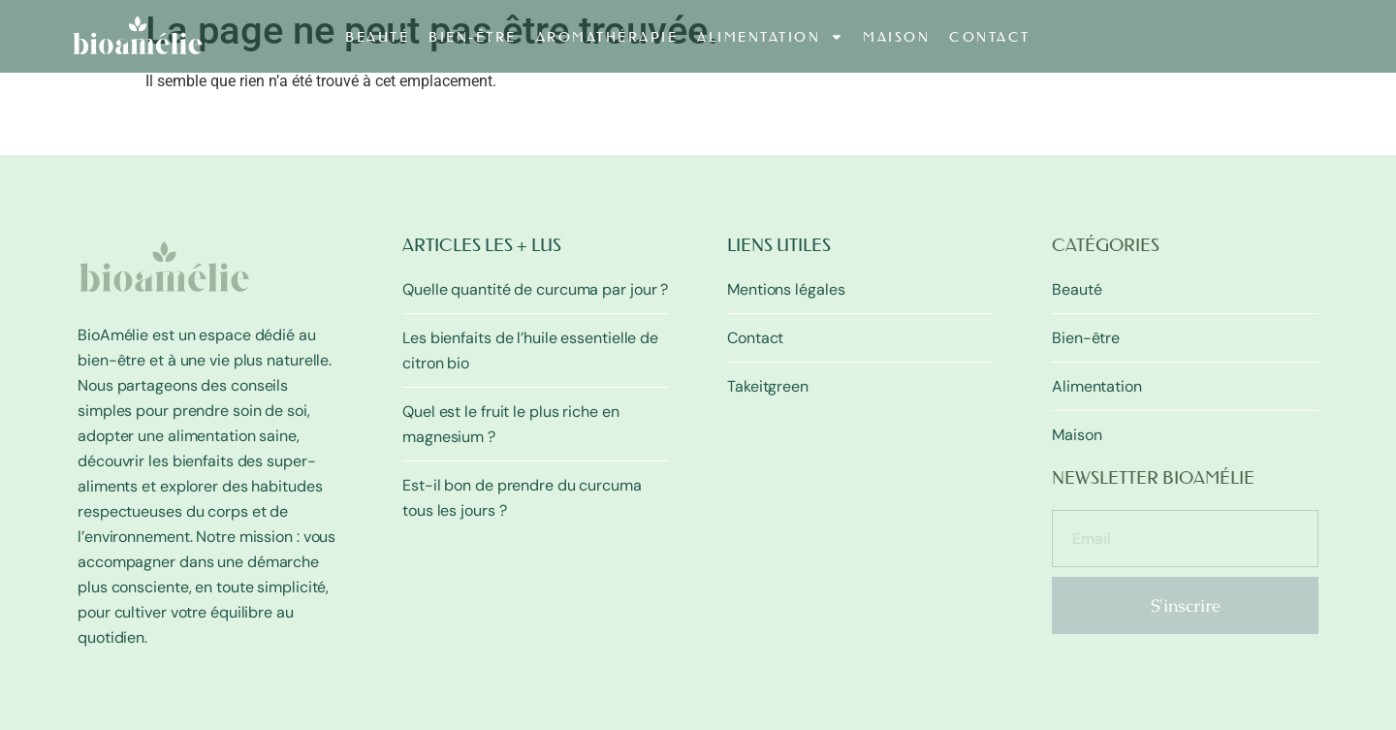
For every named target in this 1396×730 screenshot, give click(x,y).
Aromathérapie (607, 37)
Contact (990, 37)
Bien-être (472, 37)
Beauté (377, 37)
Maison (896, 37)
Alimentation (770, 36)
